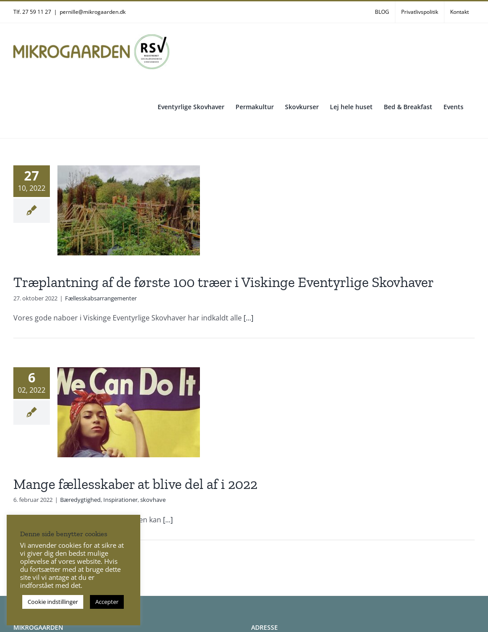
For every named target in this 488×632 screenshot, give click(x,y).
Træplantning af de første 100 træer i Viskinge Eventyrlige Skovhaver (223, 282)
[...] (248, 318)
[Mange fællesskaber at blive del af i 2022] (128, 412)
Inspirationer (120, 500)
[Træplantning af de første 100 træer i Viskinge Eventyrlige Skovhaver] (128, 210)
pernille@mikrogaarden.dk (93, 12)
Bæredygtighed (80, 500)
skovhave (153, 500)
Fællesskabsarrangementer (101, 298)
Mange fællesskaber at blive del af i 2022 (135, 484)
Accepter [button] (106, 602)
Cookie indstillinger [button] (53, 602)
